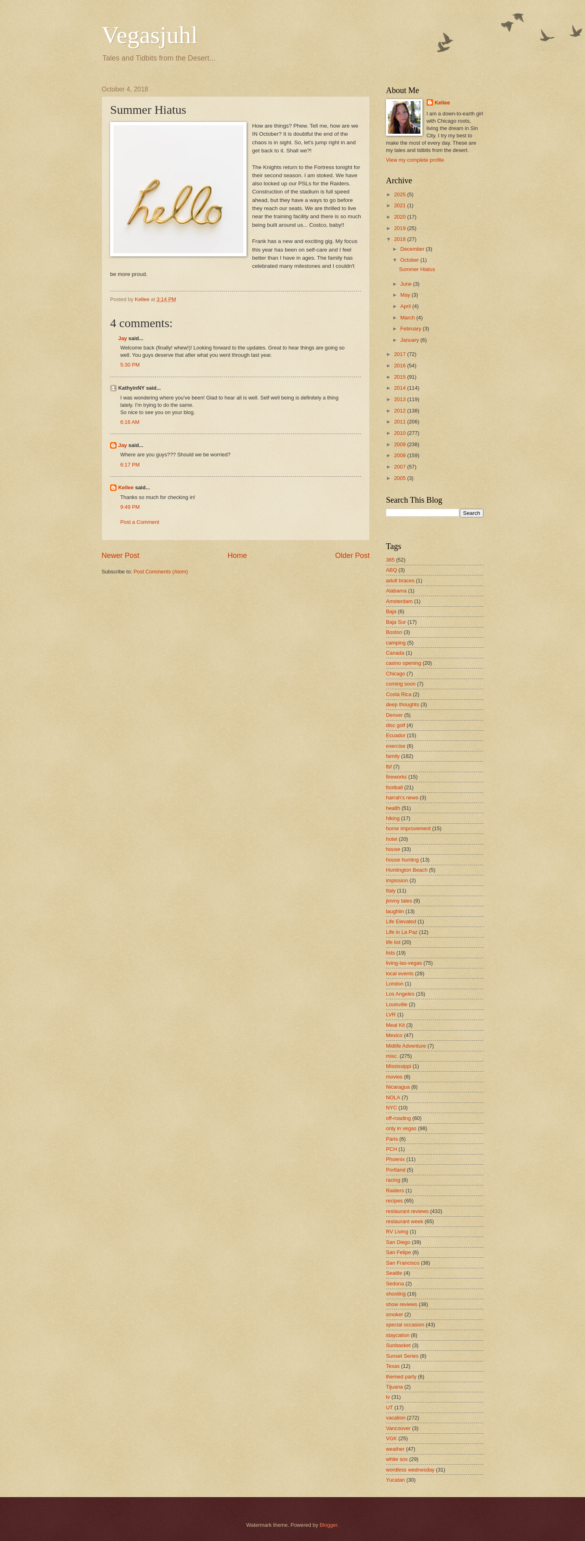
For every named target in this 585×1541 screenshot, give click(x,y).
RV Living (397, 1231)
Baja (391, 611)
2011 (400, 422)
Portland (395, 1170)
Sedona (395, 1284)
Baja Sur (396, 622)
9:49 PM (130, 507)
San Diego (398, 1242)
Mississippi (398, 1066)
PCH (391, 1149)
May (406, 295)
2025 (400, 194)
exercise (395, 746)
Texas (393, 1366)
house (393, 849)
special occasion (405, 1325)
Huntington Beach (406, 870)
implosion (397, 880)
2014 (400, 388)
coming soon (401, 684)
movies (394, 1077)
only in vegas (401, 1128)
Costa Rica (399, 694)
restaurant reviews (407, 1211)
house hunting (402, 860)
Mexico (394, 1035)
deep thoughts (402, 704)
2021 (400, 205)
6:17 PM (130, 465)
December (413, 249)
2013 (400, 399)
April (406, 306)
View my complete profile (415, 160)
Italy (391, 891)
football (394, 787)
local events (400, 973)
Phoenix (395, 1159)
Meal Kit (395, 1025)
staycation (398, 1335)
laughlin (395, 911)
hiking (393, 818)
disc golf (395, 725)
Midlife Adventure (406, 1046)
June (406, 284)
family (393, 756)
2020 (400, 217)
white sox (397, 1459)
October (410, 260)
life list (393, 942)
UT (389, 1407)
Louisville (396, 1004)
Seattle (394, 1273)
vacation (395, 1418)
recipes (394, 1201)
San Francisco (402, 1263)
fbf (389, 767)
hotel (391, 839)
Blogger (329, 1525)
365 (390, 560)
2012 (400, 411)
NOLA (393, 1097)
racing (393, 1180)
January (410, 340)
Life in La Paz (402, 932)
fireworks (396, 777)
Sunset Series (402, 1356)
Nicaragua (398, 1087)
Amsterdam (399, 601)
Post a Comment (139, 522)
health (393, 808)
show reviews (401, 1304)
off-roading (398, 1118)
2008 (400, 455)
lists (390, 953)
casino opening (403, 663)
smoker (394, 1314)
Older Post (352, 555)
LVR (391, 1014)
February (411, 329)
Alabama (396, 591)
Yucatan (395, 1480)
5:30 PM (130, 365)
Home (237, 555)
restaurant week (404, 1221)
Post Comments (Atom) (161, 572)
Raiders (395, 1190)
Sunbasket (398, 1345)
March (408, 318)
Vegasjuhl (150, 35)
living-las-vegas (404, 963)
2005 (400, 478)
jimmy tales (399, 901)
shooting (396, 1294)
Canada (395, 653)
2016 (400, 365)
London (394, 984)
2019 (400, 228)
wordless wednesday (410, 1470)
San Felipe (398, 1252)
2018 (400, 239)
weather (395, 1449)
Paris (392, 1139)
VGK (391, 1438)
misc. (392, 1056)
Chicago (395, 674)
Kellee (126, 487)
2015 (400, 377)
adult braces (400, 580)
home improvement (408, 828)
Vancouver (398, 1428)
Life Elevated (401, 921)
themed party (401, 1377)
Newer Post (120, 555)
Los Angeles (400, 994)
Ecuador (395, 735)
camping (396, 643)
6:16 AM (129, 422)
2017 (400, 354)
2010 (400, 433)
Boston (394, 632)
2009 (400, 444)
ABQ (391, 570)
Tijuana (394, 1387)
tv (388, 1397)
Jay (122, 338)
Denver (394, 715)
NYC (391, 1108)
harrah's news (402, 797)
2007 (400, 467)
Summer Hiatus (417, 269)
